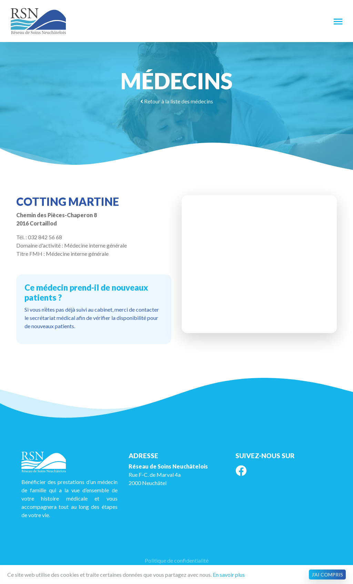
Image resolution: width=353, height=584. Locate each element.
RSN (38, 21)
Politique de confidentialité (177, 560)
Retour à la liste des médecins (176, 101)
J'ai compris (327, 574)
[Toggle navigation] (338, 21)
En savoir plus (229, 574)
